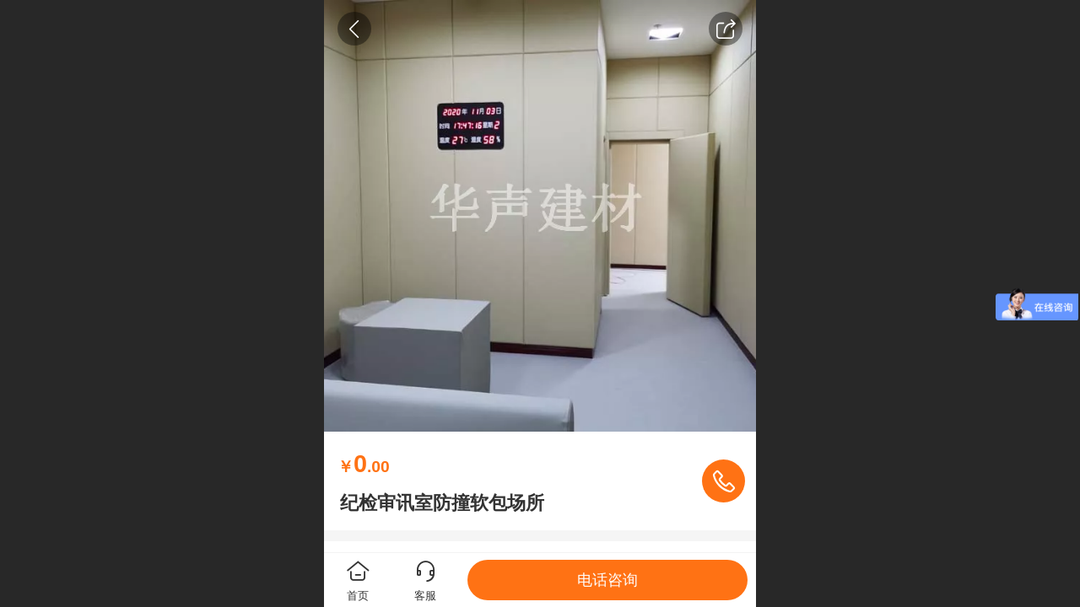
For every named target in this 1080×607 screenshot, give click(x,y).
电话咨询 (607, 580)
